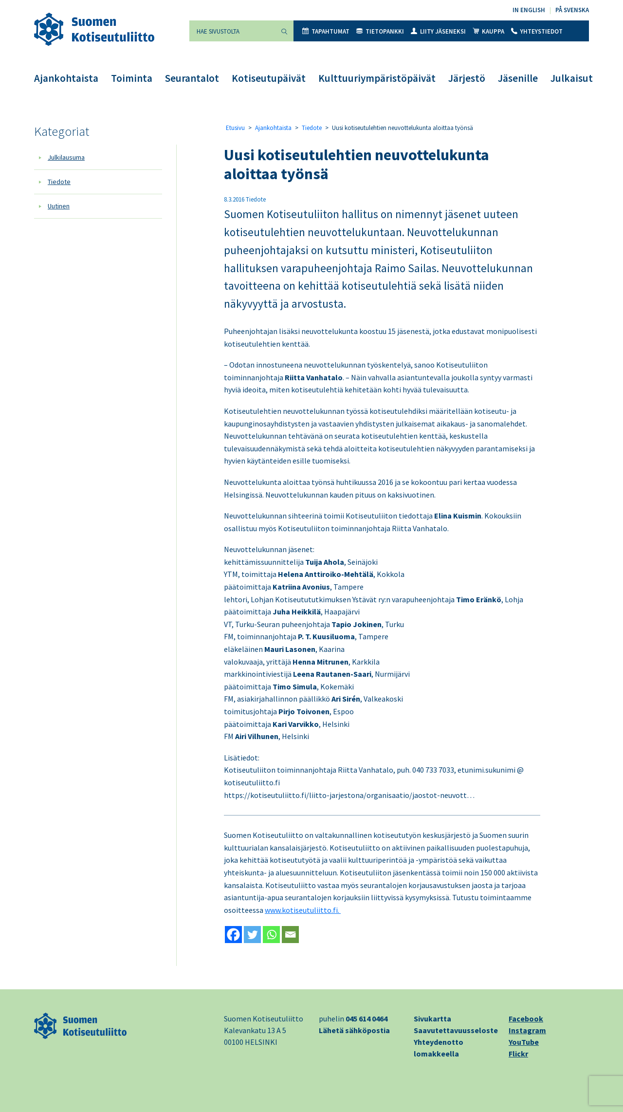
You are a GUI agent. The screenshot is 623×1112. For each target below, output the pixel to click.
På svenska (572, 10)
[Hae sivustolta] (232, 30)
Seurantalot (192, 78)
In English (529, 10)
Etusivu (235, 128)
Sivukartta (432, 1018)
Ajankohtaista (66, 78)
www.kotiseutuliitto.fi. (303, 910)
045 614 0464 (366, 1018)
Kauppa (488, 31)
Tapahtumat (325, 31)
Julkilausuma (66, 157)
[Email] (290, 934)
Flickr (518, 1053)
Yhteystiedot (537, 31)
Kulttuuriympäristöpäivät (377, 78)
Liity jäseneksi (438, 31)
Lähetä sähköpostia (354, 1030)
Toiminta (131, 78)
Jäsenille (518, 78)
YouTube (524, 1042)
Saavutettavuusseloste (456, 1030)
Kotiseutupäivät (269, 78)
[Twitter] (252, 934)
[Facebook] (233, 934)
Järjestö (466, 78)
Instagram (527, 1030)
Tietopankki (380, 31)
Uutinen (59, 206)
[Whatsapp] (271, 934)
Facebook (526, 1018)
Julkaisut (571, 78)
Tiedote (59, 181)
